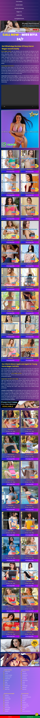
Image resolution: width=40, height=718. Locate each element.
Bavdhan (7, 695)
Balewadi (24, 687)
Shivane (6, 680)
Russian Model (19, 5)
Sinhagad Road (26, 705)
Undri (24, 709)
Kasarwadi (7, 709)
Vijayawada (7, 678)
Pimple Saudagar (8, 675)
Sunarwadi (25, 678)
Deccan (24, 671)
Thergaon (24, 707)
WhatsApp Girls (10, 171)
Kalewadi (7, 705)
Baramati (24, 689)
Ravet (24, 684)
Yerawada (25, 673)
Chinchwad (7, 685)
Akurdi (6, 684)
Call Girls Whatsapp (19, 8)
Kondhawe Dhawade (27, 697)
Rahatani (24, 702)
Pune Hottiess (19, 1)
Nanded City (25, 675)
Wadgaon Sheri (8, 677)
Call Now (10, 716)
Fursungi (7, 700)
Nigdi (6, 682)
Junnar (6, 673)
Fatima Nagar (8, 698)
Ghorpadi (7, 702)
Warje (24, 682)
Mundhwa (25, 677)
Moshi (24, 700)
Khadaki (6, 711)
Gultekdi (6, 704)
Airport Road (25, 680)
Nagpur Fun (19, 11)
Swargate (7, 687)
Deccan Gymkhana (26, 711)
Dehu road (7, 689)
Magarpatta (7, 671)
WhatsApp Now (30, 716)
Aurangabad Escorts (19, 18)
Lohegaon (25, 698)
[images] (36, 714)
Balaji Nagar (25, 685)
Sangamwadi (25, 704)
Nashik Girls (19, 15)
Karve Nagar (7, 707)
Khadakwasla (25, 695)
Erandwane (7, 697)
